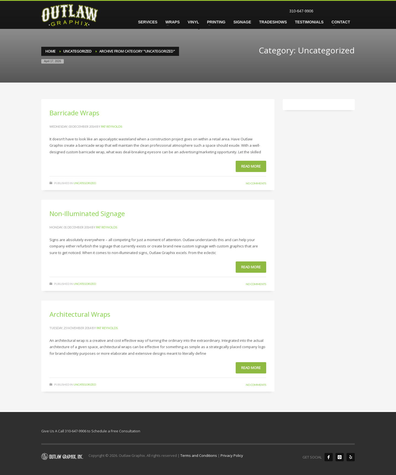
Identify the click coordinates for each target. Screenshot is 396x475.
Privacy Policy (232, 455)
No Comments (256, 183)
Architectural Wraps (80, 314)
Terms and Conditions (198, 455)
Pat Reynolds (111, 126)
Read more (251, 166)
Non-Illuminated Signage (87, 213)
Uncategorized (84, 183)
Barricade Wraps (74, 112)
